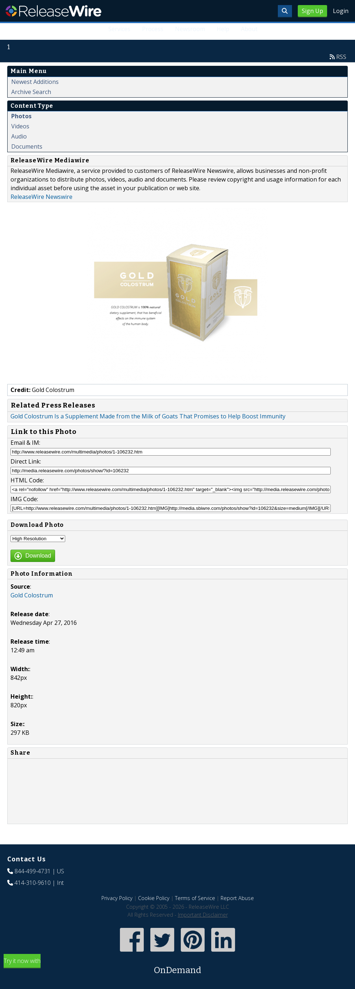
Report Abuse (237, 898)
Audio (19, 136)
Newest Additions (35, 82)
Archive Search (31, 92)
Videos (20, 126)
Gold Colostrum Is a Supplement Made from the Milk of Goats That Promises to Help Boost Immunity (148, 416)
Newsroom (190, 29)
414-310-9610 (32, 883)
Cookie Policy (154, 898)
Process (152, 29)
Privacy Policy (117, 898)
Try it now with (177, 967)
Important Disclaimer (203, 914)
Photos (21, 116)
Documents (26, 146)
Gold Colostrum (32, 595)
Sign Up (312, 11)
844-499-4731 (32, 871)
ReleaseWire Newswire (41, 197)
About (249, 29)
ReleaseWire (53, 11)
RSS (341, 57)
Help (223, 29)
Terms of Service (195, 898)
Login (340, 11)
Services (119, 29)
